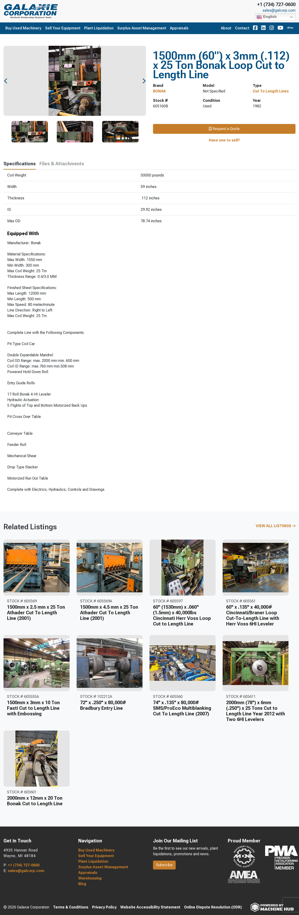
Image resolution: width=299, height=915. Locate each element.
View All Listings (275, 526)
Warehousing (90, 878)
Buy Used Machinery (23, 28)
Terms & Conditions (70, 907)
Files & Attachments (61, 163)
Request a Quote (224, 129)
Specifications (20, 163)
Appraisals (179, 28)
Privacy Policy (104, 907)
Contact (242, 28)
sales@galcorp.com (279, 10)
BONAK (159, 91)
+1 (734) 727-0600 (276, 4)
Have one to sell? (224, 140)
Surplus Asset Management (141, 28)
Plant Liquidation (99, 28)
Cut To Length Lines (271, 91)
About (226, 28)
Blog (82, 884)
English (266, 17)
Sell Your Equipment (62, 28)
